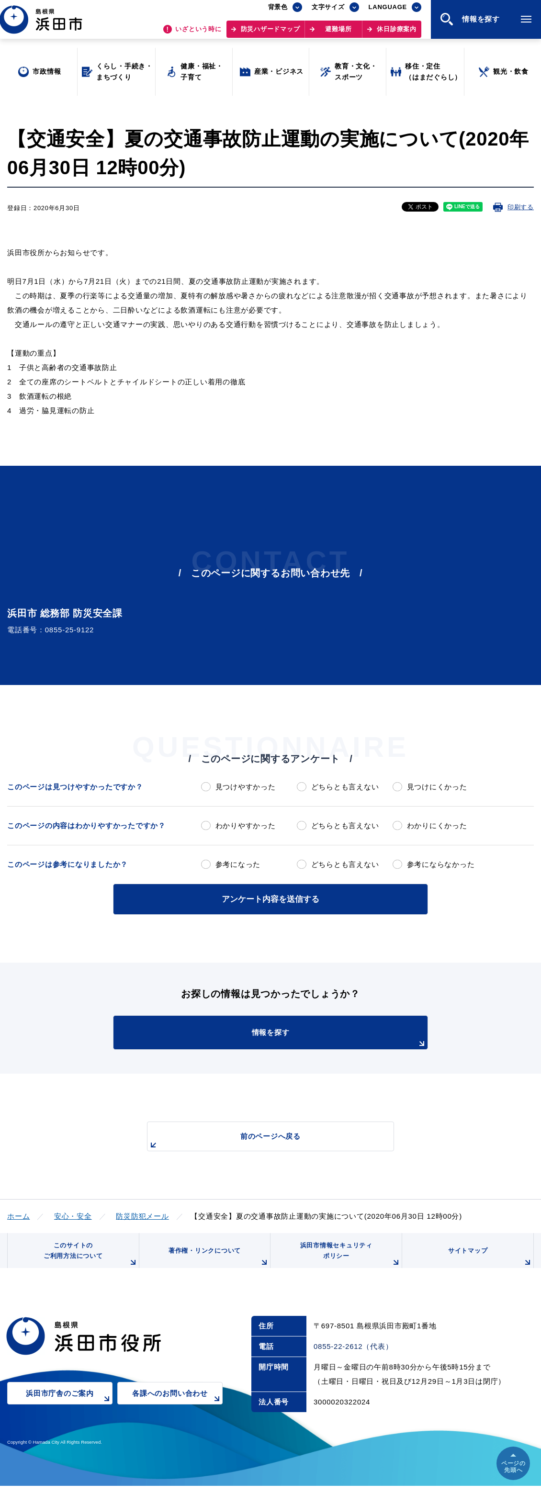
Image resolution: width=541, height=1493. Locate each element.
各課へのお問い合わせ (177, 1406)
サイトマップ (489, 1262)
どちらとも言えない (345, 787)
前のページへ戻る (259, 1140)
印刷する (520, 207)
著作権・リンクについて (216, 1262)
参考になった (238, 864)
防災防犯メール (142, 1215)
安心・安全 (73, 1215)
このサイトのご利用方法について (89, 1258)
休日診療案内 (397, 33)
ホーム (18, 1215)
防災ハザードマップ (270, 33)
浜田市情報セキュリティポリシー (348, 1258)
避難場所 (338, 33)
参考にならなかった (441, 864)
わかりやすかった (245, 825)
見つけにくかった (437, 787)
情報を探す (294, 1037)
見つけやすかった (245, 787)
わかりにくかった (437, 825)
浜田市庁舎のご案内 (69, 1406)
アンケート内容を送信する (270, 898)
